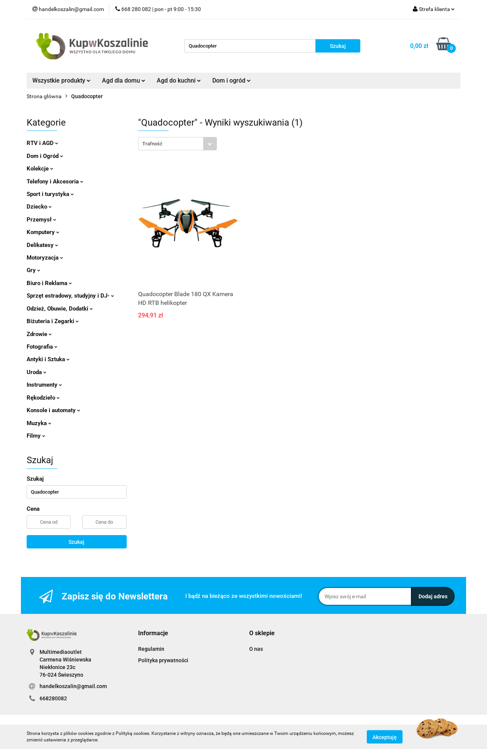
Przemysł (41, 219)
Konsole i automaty (53, 410)
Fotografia (42, 346)
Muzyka (39, 423)
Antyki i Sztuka (48, 359)
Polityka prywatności (163, 660)
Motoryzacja (45, 257)
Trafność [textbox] (152, 144)
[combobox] (177, 143)
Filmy (36, 435)
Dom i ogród (231, 80)
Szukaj (76, 542)
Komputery (43, 232)
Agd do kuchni (179, 80)
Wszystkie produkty (61, 80)
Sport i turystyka (50, 194)
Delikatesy (42, 245)
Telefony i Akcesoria (55, 181)
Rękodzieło (43, 397)
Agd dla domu (123, 80)
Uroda (36, 372)
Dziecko (39, 206)
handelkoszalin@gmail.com (73, 686)
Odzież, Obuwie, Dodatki (60, 308)
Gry (33, 270)
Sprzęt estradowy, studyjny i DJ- (70, 295)
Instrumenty (44, 384)
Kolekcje (40, 168)
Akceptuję (384, 737)
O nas (256, 649)
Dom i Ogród (45, 156)
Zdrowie (39, 334)
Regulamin (151, 649)
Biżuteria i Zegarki (53, 321)
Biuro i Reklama (49, 283)
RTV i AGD (42, 143)
